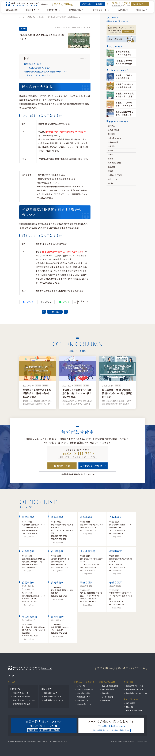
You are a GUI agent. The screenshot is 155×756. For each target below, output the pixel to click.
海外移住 (111, 134)
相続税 (110, 154)
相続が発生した (83, 700)
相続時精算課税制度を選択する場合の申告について (46, 71)
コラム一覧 (81, 686)
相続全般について (114, 138)
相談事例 (105, 693)
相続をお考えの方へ (108, 682)
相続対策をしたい (83, 697)
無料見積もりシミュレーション (136, 693)
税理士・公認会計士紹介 (135, 710)
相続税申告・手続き (115, 175)
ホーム (21, 17)
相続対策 (99, 4)
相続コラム (32, 17)
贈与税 (41, 17)
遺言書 (110, 159)
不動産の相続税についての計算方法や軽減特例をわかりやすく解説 (125, 56)
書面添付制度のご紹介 (21, 704)
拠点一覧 (129, 707)
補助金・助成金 (113, 130)
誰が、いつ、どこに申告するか (38, 75)
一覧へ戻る (55, 312)
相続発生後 (15, 689)
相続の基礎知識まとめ (85, 689)
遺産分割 (111, 167)
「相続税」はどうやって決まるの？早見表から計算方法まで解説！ (125, 63)
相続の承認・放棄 (114, 163)
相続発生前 (46, 689)
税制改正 (111, 126)
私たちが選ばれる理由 (110, 686)
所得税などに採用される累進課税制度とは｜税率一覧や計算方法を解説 (124, 88)
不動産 (110, 171)
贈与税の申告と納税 (32, 64)
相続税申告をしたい (84, 704)
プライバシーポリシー (57, 741)
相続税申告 (86, 4)
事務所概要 (130, 703)
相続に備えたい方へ (51, 693)
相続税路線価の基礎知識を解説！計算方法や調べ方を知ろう (125, 96)
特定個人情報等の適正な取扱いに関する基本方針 (26, 741)
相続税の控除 (113, 142)
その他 (110, 183)
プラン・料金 (129, 682)
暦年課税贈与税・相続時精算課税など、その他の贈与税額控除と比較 (117, 393)
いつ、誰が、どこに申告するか (38, 68)
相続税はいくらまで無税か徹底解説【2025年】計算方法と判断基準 (124, 79)
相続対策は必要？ (83, 693)
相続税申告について (20, 693)
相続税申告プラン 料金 (21, 696)
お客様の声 (106, 700)
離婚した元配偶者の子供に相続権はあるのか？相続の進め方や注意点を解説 (124, 116)
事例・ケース (112, 179)
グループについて (131, 699)
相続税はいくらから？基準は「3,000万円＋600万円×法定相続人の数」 (125, 107)
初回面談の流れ (108, 689)
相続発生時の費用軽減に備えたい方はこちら (78, 474)
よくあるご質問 (107, 697)
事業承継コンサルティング (53, 700)
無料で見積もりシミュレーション (24, 700)
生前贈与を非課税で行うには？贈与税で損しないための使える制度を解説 (77, 393)
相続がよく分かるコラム (84, 682)
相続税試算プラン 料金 (52, 696)
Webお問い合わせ (128, 31)
